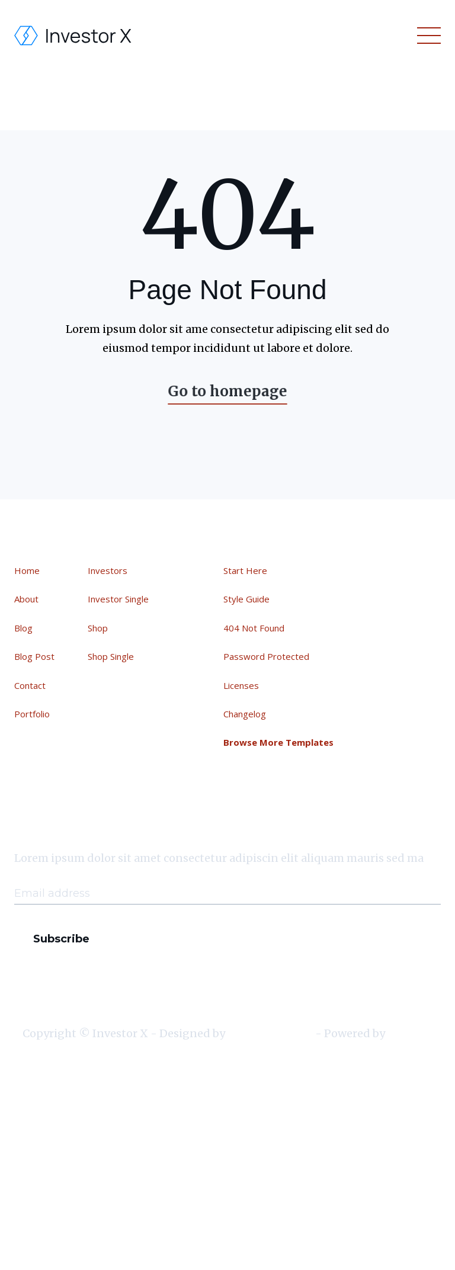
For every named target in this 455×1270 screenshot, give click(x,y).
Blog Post (35, 656)
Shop (98, 628)
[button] (426, 35)
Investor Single (118, 599)
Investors (107, 570)
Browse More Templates (279, 741)
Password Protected (267, 656)
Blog (24, 628)
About (27, 599)
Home (27, 570)
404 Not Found (255, 628)
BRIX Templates (270, 1034)
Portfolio (32, 714)
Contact (30, 685)
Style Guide (248, 600)
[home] (73, 35)
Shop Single (111, 656)
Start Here (246, 572)
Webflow (409, 1034)
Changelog (246, 713)
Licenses (242, 685)
